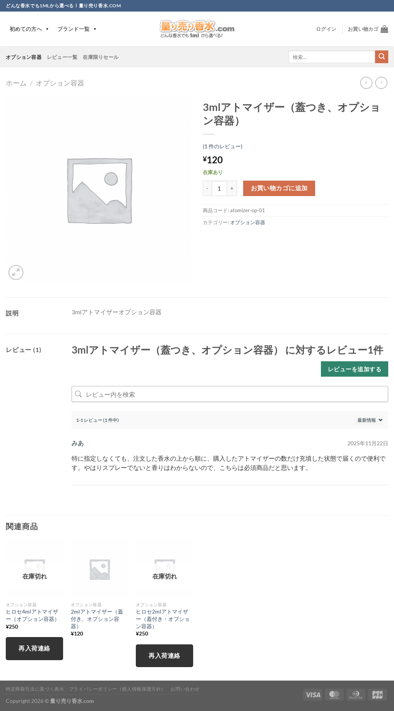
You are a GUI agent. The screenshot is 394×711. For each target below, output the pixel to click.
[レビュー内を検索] (230, 394)
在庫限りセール (101, 57)
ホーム (16, 83)
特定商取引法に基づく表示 (35, 689)
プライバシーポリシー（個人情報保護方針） (117, 689)
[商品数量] (219, 188)
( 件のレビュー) (222, 146)
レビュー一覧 (62, 57)
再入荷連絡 (34, 648)
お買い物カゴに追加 (279, 187)
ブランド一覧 (77, 28)
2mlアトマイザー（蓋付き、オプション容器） (97, 618)
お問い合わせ (185, 689)
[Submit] (381, 57)
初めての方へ (30, 28)
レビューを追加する (354, 369)
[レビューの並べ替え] (369, 420)
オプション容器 (24, 57)
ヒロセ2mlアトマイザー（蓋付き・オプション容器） (163, 618)
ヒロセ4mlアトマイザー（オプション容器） (33, 615)
